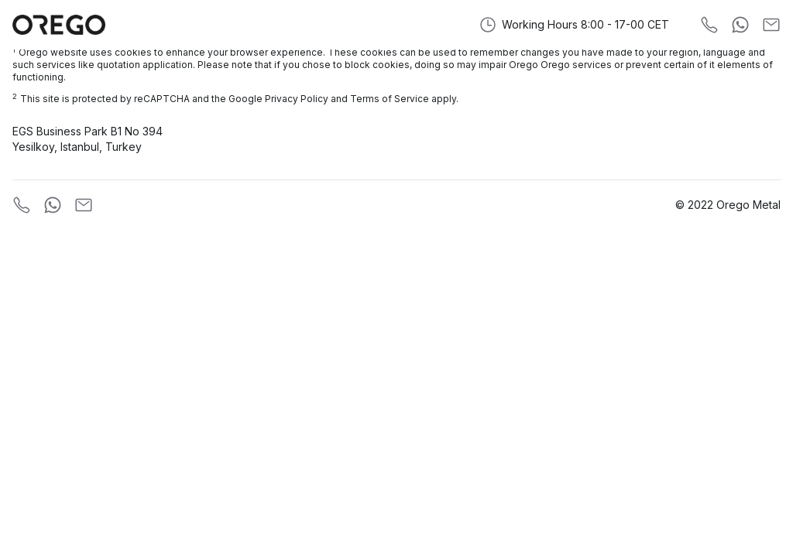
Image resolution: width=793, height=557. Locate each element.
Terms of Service (389, 98)
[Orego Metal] (58, 25)
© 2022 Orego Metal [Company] (728, 204)
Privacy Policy (296, 98)
